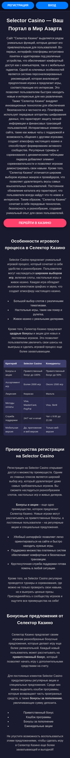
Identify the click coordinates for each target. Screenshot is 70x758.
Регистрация (18, 5)
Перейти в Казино (35, 223)
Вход (52, 5)
